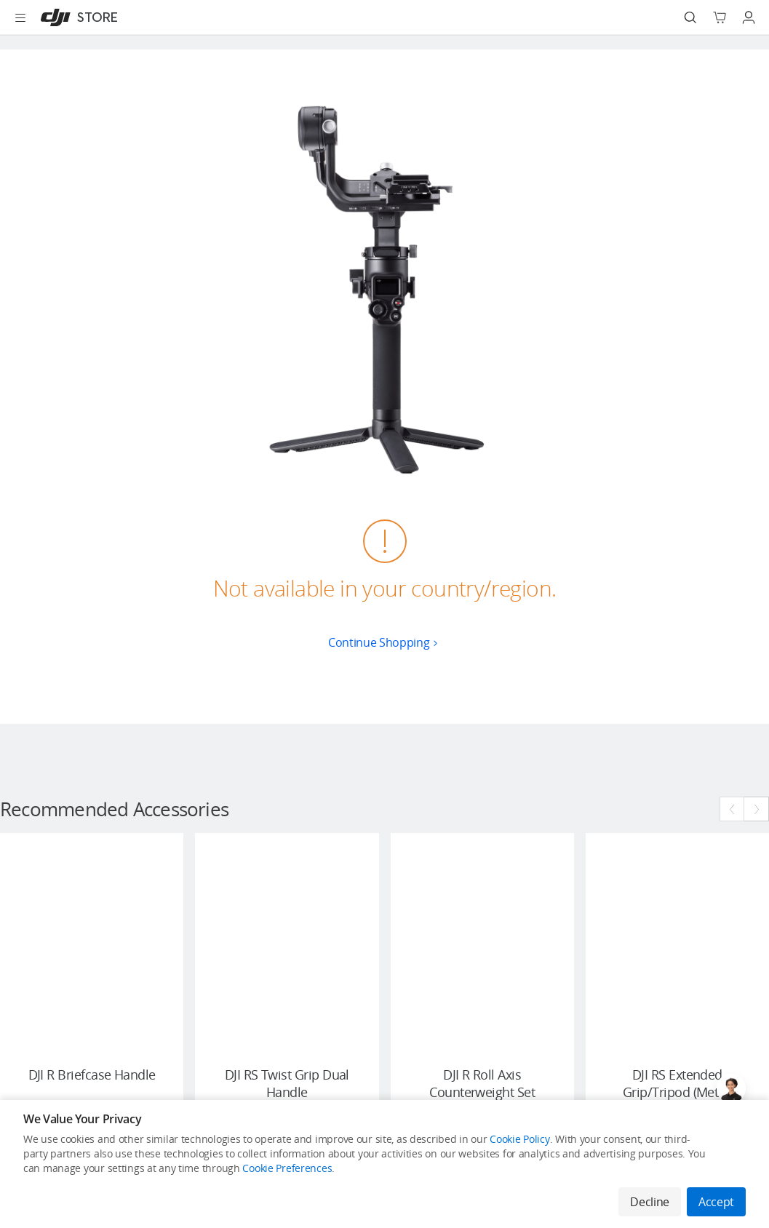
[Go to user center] (748, 17)
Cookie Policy (519, 1139)
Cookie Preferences (287, 1168)
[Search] (690, 17)
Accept (716, 1202)
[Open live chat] (731, 1088)
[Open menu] (20, 17)
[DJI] (76, 17)
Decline (649, 1202)
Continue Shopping (384, 642)
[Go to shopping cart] (719, 17)
